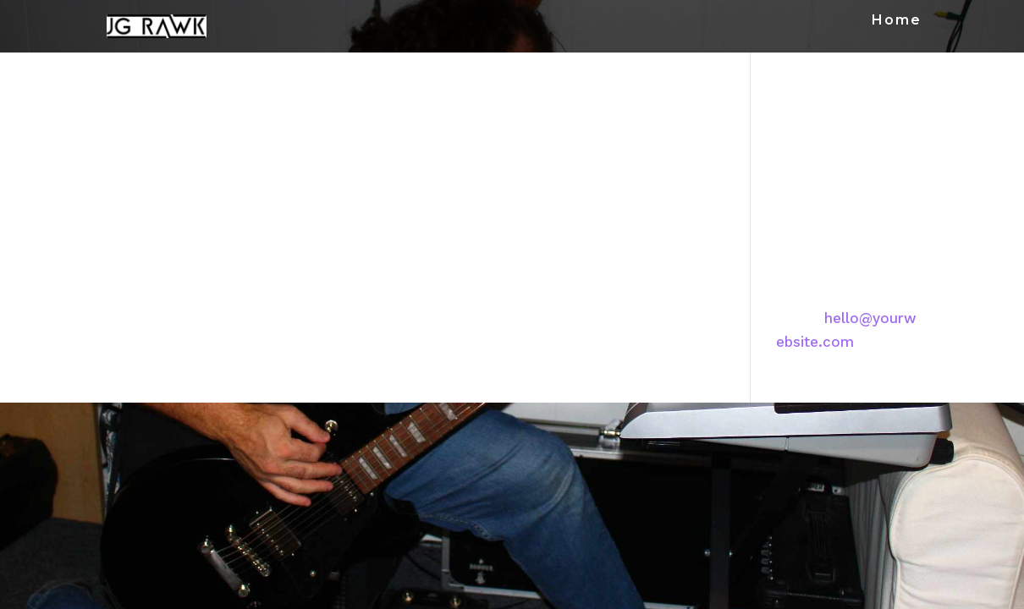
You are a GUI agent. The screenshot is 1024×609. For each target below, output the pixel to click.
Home (897, 21)
